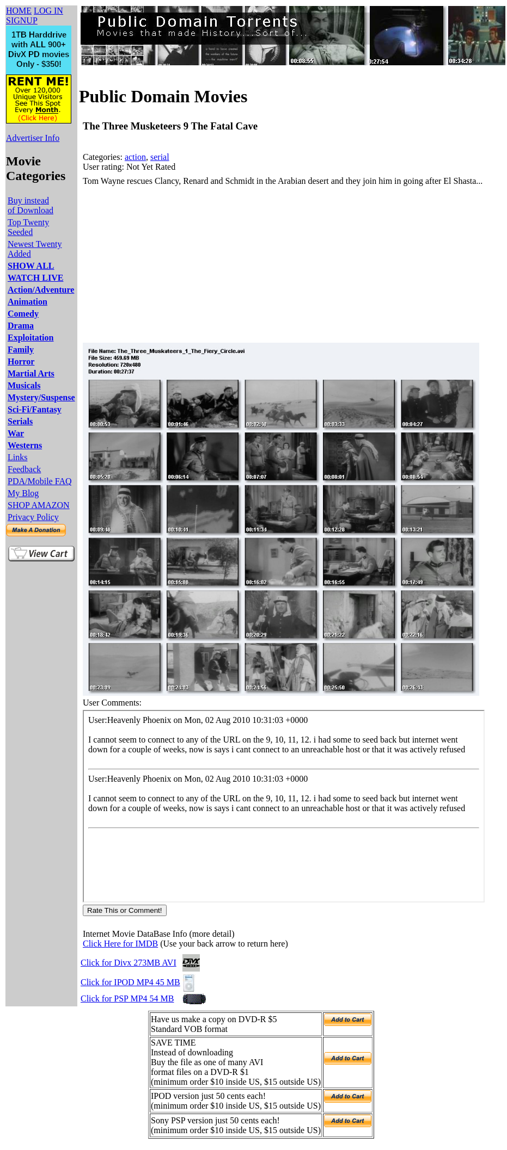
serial (159, 157)
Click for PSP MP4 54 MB (127, 998)
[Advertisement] (225, 264)
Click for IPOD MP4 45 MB (130, 982)
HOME (19, 10)
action (135, 157)
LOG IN (48, 10)
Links (17, 457)
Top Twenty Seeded (28, 227)
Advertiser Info (32, 138)
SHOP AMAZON (39, 505)
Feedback (24, 469)
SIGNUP (22, 20)
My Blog (23, 493)
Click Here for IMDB (120, 943)
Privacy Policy (33, 517)
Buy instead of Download (30, 205)
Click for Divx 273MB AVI (128, 962)
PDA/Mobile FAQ (40, 481)
